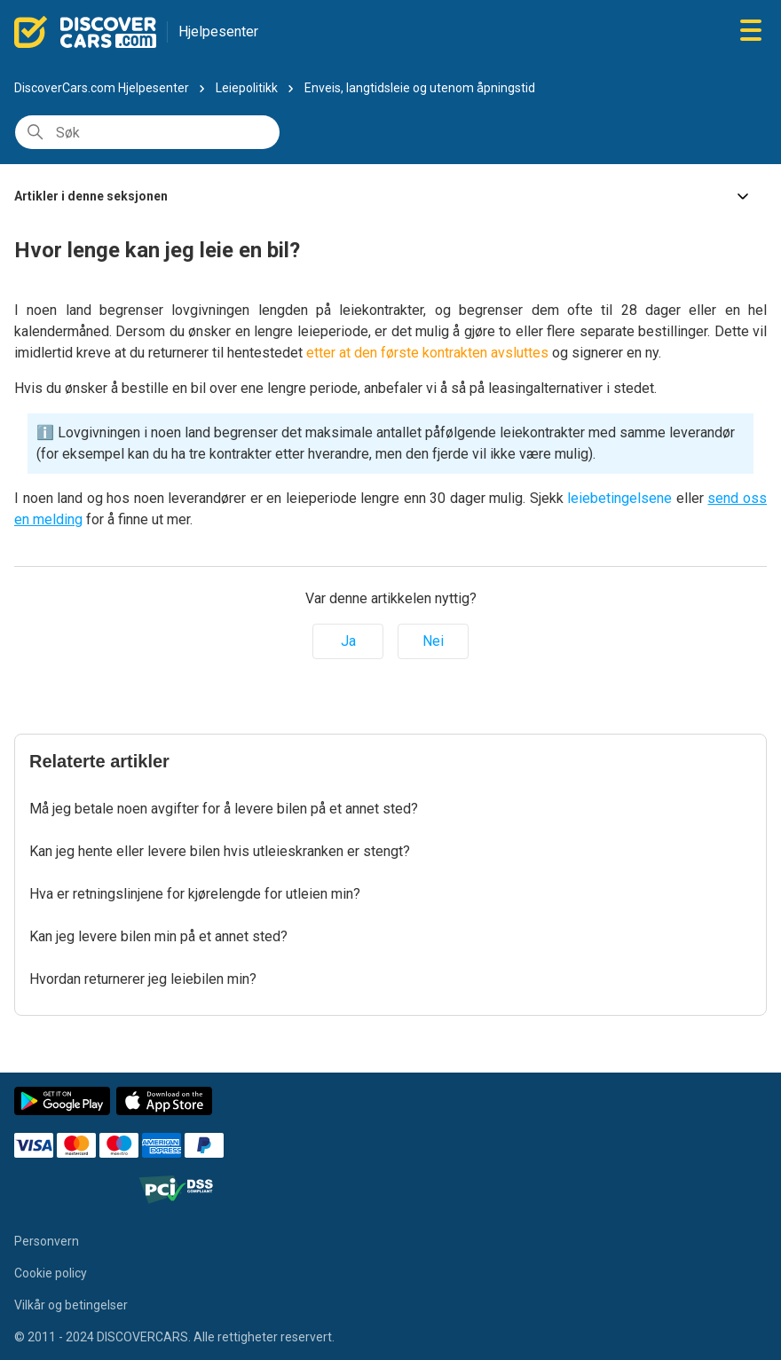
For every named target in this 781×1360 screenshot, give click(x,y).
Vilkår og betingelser (71, 1305)
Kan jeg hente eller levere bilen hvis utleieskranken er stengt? (219, 851)
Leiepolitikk (247, 88)
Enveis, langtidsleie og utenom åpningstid (419, 88)
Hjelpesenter (218, 31)
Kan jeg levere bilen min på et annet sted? (158, 936)
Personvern (46, 1241)
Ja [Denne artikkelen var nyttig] (348, 641)
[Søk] (147, 132)
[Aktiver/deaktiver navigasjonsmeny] (751, 31)
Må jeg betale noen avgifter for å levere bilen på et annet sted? (223, 808)
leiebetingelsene (619, 498)
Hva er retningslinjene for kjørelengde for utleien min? (194, 893)
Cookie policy (50, 1273)
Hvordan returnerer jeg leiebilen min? (142, 979)
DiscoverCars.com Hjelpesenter (101, 88)
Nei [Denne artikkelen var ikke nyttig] (433, 641)
